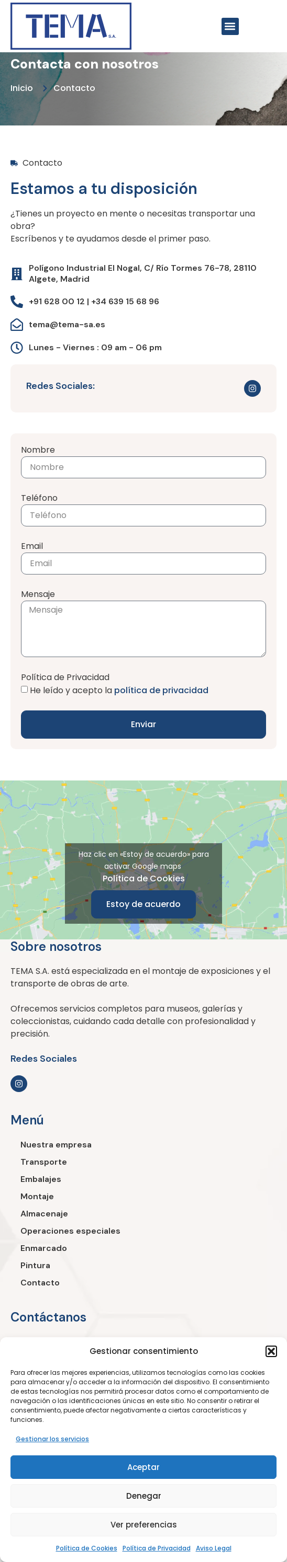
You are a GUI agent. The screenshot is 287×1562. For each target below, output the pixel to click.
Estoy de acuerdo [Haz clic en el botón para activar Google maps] (143, 904)
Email (32, 546)
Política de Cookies (86, 1548)
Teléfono (39, 498)
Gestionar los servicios (52, 1438)
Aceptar (143, 1467)
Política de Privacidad (157, 1548)
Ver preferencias (144, 1524)
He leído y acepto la (119, 690)
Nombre (38, 450)
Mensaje (38, 594)
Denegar (143, 1495)
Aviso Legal (213, 1548)
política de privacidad (161, 690)
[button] (271, 1351)
